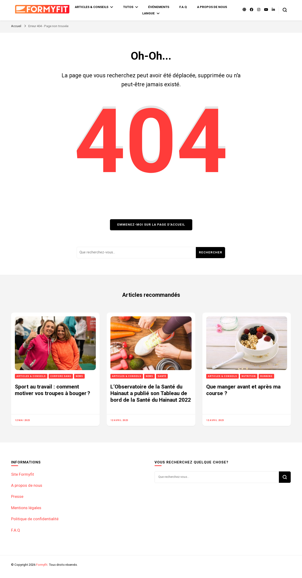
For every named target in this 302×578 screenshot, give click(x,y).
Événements (158, 7)
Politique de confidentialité (35, 518)
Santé (162, 376)
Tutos (128, 7)
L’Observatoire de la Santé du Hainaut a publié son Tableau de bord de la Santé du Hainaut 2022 (150, 393)
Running (266, 376)
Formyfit (41, 564)
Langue (148, 13)
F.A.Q (183, 7)
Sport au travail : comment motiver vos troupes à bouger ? (52, 390)
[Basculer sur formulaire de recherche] (285, 10)
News (79, 376)
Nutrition (249, 376)
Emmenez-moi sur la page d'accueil (151, 224)
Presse (17, 496)
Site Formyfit (22, 474)
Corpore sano (60, 376)
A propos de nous (212, 7)
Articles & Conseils (91, 7)
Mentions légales (26, 507)
